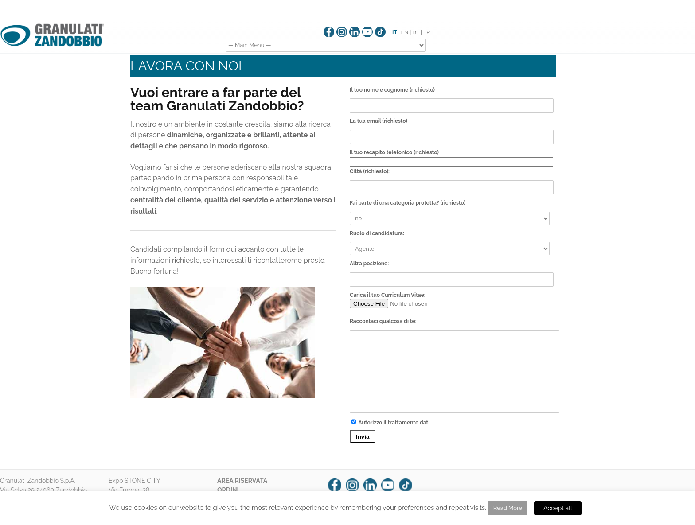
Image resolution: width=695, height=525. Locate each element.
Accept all (557, 508)
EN (405, 32)
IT (394, 32)
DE (415, 32)
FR (426, 32)
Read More (507, 508)
